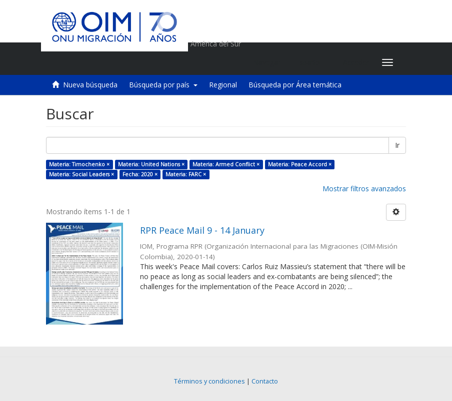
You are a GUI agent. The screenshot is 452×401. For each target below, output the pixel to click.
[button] (312, 62)
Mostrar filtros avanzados (364, 188)
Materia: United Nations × (151, 164)
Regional (223, 84)
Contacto (265, 381)
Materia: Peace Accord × (300, 164)
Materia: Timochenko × (79, 164)
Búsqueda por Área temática (295, 84)
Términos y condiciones (209, 381)
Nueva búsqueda (90, 84)
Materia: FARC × (186, 174)
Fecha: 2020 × (140, 174)
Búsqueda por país (163, 84)
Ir (397, 145)
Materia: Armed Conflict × (226, 164)
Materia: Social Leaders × (81, 174)
